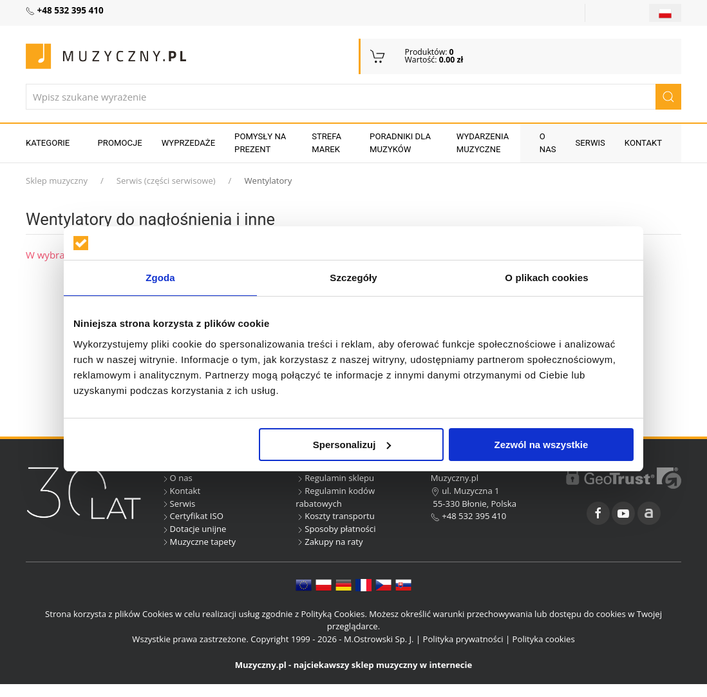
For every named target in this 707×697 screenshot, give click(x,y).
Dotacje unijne (194, 529)
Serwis (590, 143)
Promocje (120, 143)
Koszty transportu (335, 516)
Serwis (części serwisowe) (166, 180)
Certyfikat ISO (192, 516)
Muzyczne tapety (198, 541)
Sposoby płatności (335, 529)
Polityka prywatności (463, 639)
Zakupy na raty (329, 541)
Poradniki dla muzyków (400, 143)
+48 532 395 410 (469, 516)
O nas (548, 143)
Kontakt (643, 143)
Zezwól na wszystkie (542, 444)
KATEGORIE (48, 143)
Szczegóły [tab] (353, 277)
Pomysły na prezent (260, 143)
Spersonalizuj (352, 444)
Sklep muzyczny (57, 180)
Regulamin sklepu (335, 478)
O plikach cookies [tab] (546, 277)
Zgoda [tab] (160, 277)
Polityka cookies (544, 639)
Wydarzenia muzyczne (483, 143)
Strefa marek (326, 143)
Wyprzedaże (188, 143)
